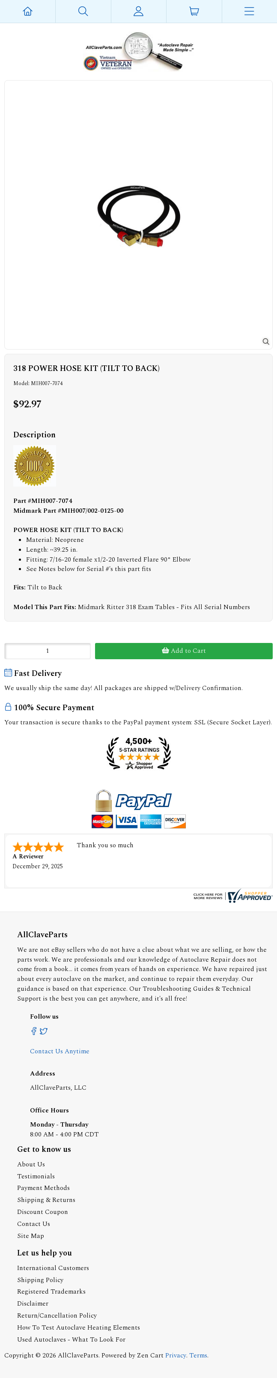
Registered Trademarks (51, 1292)
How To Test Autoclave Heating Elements (78, 1328)
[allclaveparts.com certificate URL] (232, 901)
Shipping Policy (40, 1280)
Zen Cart (150, 1355)
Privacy (175, 1355)
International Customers (53, 1268)
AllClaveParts (78, 1355)
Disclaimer (32, 1304)
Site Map (30, 1236)
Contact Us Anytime (59, 1051)
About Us (31, 1164)
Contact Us (33, 1224)
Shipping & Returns (46, 1200)
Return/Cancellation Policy (57, 1316)
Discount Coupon (42, 1212)
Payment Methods (43, 1188)
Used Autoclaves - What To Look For (71, 1340)
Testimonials (36, 1176)
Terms (198, 1355)
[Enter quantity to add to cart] (47, 651)
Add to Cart (184, 651)
